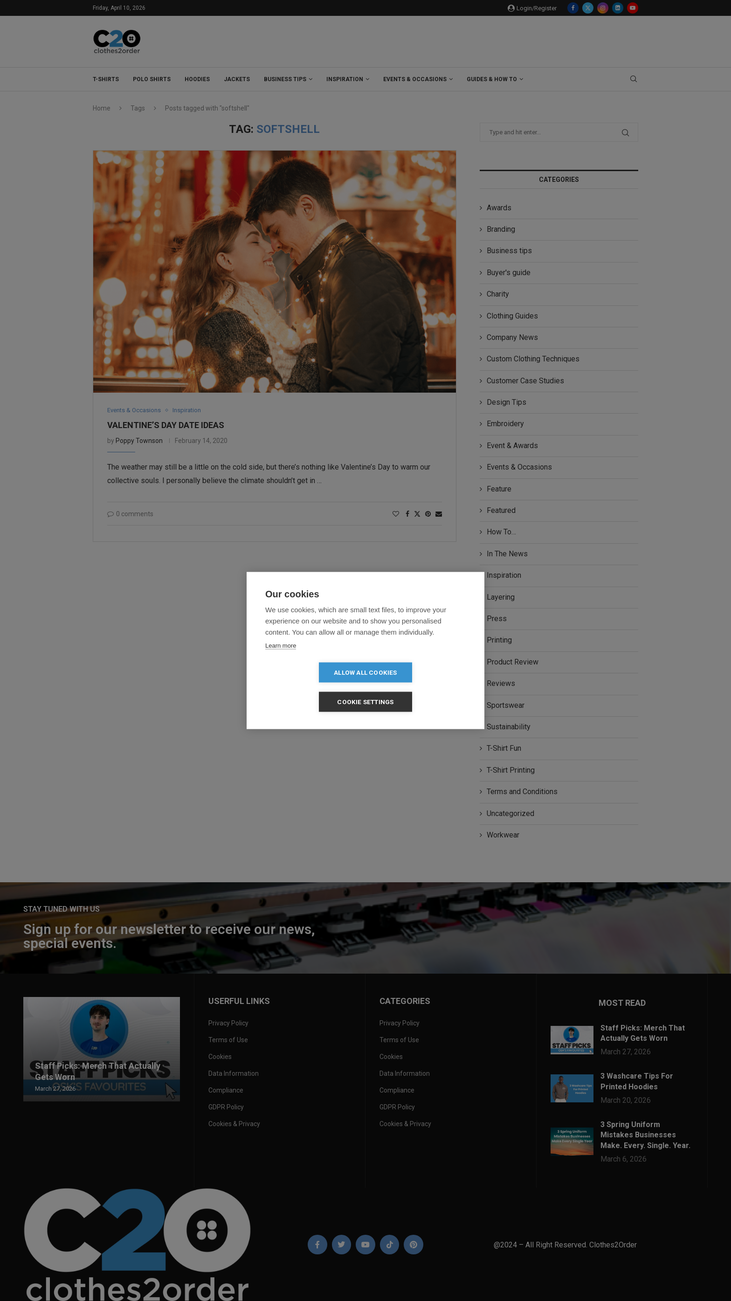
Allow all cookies (311, 687)
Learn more (280, 660)
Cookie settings (419, 687)
